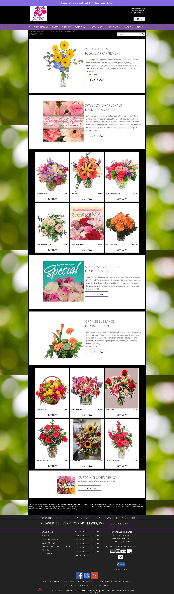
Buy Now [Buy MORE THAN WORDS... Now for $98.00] (87, 414)
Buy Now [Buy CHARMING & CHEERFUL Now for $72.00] (122, 465)
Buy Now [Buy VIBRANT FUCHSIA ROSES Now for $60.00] (52, 465)
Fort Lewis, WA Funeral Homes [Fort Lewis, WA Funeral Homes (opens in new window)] (56, 581)
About (128, 27)
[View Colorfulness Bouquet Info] (52, 388)
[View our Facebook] (79, 578)
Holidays (115, 27)
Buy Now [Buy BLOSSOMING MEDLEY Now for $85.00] (122, 198)
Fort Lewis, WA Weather (74, 585)
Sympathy (81, 27)
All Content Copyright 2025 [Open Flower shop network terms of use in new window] (65, 591)
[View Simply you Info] (121, 388)
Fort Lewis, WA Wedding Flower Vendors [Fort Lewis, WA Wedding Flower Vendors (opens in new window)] (113, 581)
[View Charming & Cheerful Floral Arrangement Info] (121, 439)
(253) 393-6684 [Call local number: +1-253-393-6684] (139, 13)
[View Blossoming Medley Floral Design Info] (121, 172)
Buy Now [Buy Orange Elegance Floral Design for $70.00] (97, 352)
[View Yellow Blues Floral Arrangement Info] (63, 64)
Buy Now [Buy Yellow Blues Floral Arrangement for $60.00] (97, 79)
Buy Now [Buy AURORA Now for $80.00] (87, 198)
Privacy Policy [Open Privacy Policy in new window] (107, 591)
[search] (143, 34)
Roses (55, 27)
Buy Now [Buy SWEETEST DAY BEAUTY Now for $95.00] (87, 249)
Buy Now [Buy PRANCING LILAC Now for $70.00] (52, 198)
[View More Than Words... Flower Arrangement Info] (87, 388)
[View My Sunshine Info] (87, 439)
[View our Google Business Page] (87, 578)
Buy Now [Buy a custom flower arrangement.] (89, 488)
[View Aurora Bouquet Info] (87, 172)
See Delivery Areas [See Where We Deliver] (119, 523)
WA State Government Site (98, 585)
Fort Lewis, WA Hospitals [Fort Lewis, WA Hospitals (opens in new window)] (82, 581)
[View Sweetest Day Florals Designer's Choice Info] (63, 121)
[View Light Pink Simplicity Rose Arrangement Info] (52, 223)
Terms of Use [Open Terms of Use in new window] (94, 592)
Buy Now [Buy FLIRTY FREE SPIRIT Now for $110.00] (122, 249)
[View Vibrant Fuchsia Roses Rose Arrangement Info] (52, 439)
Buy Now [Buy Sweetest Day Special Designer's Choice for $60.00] (97, 294)
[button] (139, 19)
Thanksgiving (41, 27)
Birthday (66, 27)
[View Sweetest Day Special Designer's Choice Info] (63, 280)
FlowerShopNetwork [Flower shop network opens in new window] (89, 591)
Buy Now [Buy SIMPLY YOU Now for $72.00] (122, 414)
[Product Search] (129, 34)
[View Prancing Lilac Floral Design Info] (52, 172)
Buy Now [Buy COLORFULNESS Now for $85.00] (52, 414)
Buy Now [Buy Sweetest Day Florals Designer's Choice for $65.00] (97, 136)
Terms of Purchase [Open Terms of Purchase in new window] (125, 591)
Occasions (98, 27)
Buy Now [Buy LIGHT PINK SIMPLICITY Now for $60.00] (52, 249)
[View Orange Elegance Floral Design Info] (63, 337)
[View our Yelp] (94, 578)
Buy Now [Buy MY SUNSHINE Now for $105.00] (87, 465)
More (141, 27)
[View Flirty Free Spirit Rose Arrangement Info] (121, 223)
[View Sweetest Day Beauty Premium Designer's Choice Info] (87, 223)
